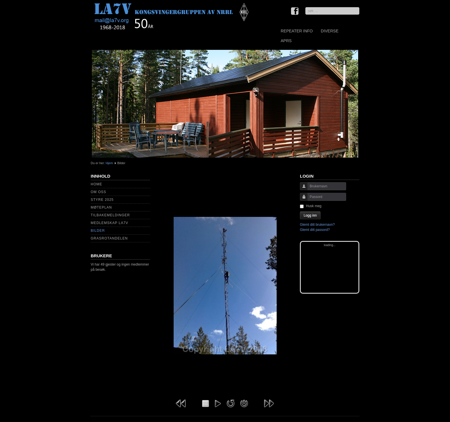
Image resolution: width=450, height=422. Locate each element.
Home (96, 184)
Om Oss (98, 192)
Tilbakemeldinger (110, 215)
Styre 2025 (102, 200)
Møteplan (101, 207)
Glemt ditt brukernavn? (317, 225)
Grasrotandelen (109, 238)
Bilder (98, 231)
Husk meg (313, 206)
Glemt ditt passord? (315, 230)
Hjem (109, 163)
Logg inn (310, 215)
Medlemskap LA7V (109, 223)
